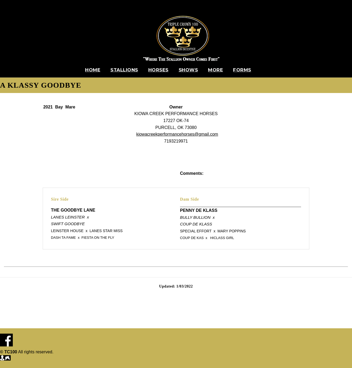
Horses (158, 69)
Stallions (124, 69)
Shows (188, 69)
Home (92, 69)
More (215, 69)
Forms (242, 69)
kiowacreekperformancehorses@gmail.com (177, 134)
